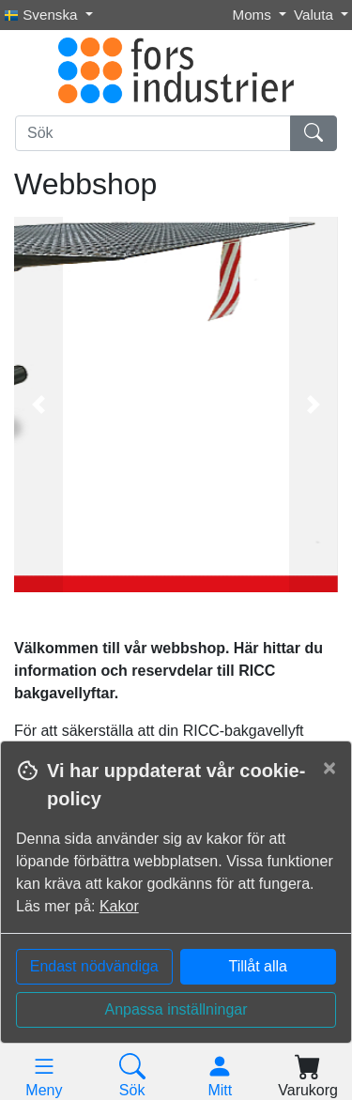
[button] (38, 404)
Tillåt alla (257, 966)
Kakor (119, 906)
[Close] (329, 767)
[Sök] (153, 133)
